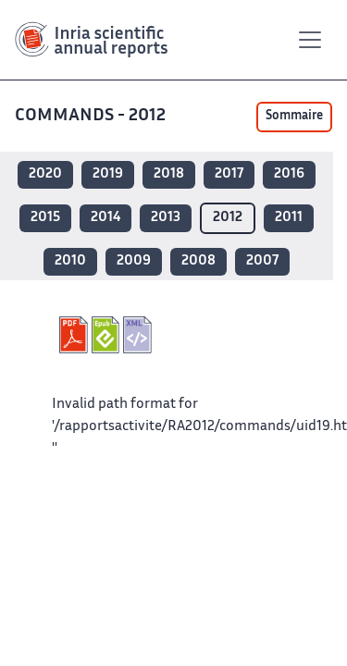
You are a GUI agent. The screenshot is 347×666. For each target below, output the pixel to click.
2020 (45, 174)
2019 (108, 174)
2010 (70, 261)
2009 (134, 261)
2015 (45, 218)
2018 (169, 174)
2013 (165, 218)
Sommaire (294, 116)
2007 (262, 261)
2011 (289, 218)
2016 (289, 174)
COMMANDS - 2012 (92, 116)
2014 (105, 218)
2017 (229, 174)
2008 (198, 261)
